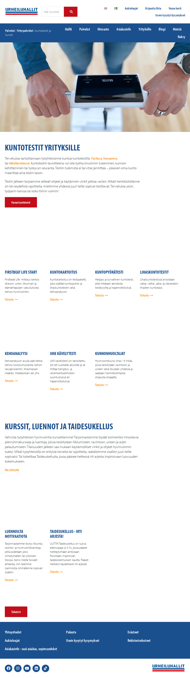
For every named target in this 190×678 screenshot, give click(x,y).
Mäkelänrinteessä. (19, 163)
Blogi (162, 29)
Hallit (68, 29)
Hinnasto (103, 29)
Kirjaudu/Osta (153, 8)
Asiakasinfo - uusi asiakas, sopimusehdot (31, 648)
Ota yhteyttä (12, 470)
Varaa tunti (175, 8)
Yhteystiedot (13, 632)
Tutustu (9, 299)
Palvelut (10, 30)
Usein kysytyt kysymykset (170, 15)
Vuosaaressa (110, 158)
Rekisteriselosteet (139, 640)
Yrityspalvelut (25, 30)
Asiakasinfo (123, 29)
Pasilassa (96, 158)
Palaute (71, 632)
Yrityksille (145, 29)
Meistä (177, 29)
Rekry (181, 36)
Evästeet (133, 632)
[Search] (70, 12)
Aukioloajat (131, 8)
